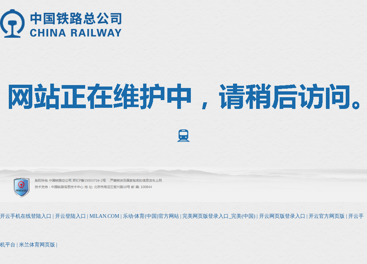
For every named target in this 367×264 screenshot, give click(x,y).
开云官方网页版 (327, 216)
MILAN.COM (104, 216)
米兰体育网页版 (37, 244)
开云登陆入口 (70, 216)
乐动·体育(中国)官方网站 (151, 216)
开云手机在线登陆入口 (25, 216)
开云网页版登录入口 (282, 216)
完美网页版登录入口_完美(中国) (218, 216)
